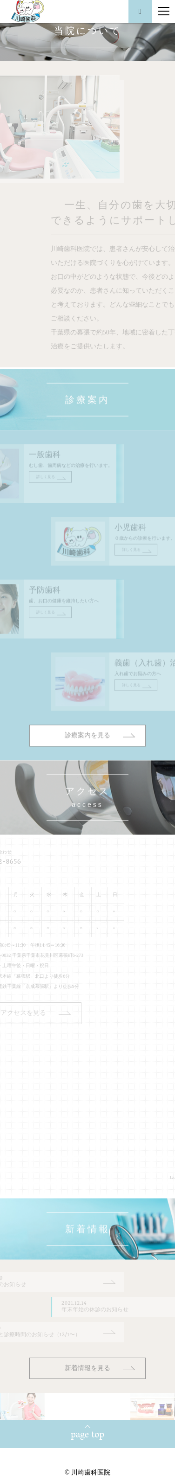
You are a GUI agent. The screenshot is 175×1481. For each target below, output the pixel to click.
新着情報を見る (87, 1368)
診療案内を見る (87, 759)
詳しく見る (26, 501)
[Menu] (163, 12)
